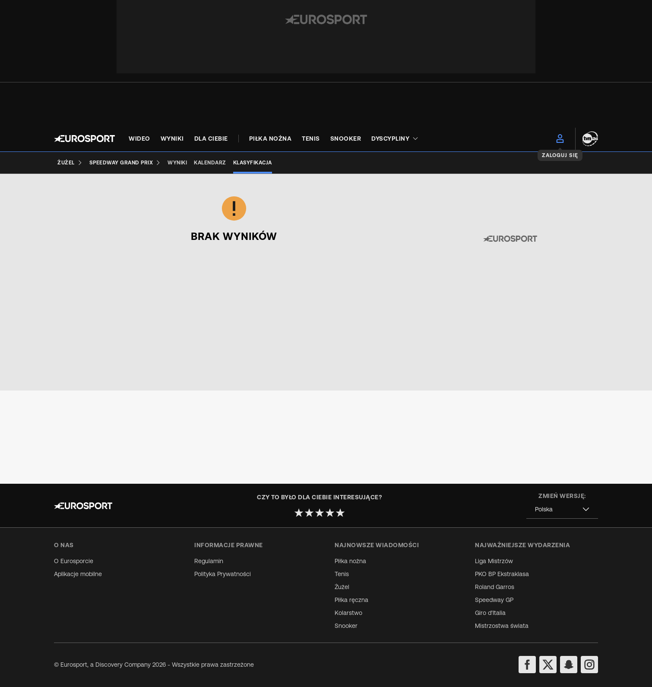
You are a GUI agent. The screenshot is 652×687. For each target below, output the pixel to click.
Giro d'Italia (490, 612)
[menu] (560, 138)
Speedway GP (494, 599)
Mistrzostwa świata (502, 625)
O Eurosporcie (73, 561)
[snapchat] (568, 664)
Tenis (342, 573)
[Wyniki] (177, 162)
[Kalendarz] (210, 162)
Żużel (342, 586)
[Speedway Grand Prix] (125, 162)
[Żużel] (70, 162)
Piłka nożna (350, 561)
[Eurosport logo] (84, 138)
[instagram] (589, 664)
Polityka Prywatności (222, 573)
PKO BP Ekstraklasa (502, 573)
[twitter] (548, 664)
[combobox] (67, 243)
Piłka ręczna (351, 599)
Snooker (346, 625)
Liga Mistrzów (494, 561)
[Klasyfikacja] (252, 162)
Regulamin (208, 561)
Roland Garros (494, 586)
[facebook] (527, 664)
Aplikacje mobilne (78, 573)
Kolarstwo (348, 612)
